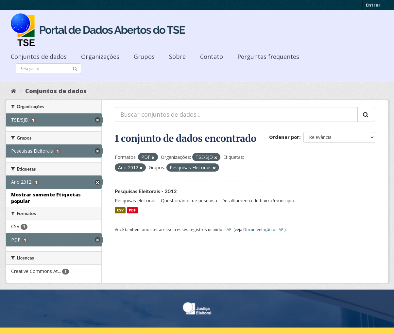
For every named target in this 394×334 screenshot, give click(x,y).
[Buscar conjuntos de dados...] (236, 114)
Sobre (177, 56)
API (229, 229)
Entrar (373, 5)
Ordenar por (284, 137)
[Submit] (75, 68)
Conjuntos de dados (39, 56)
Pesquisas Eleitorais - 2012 (146, 191)
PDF (132, 210)
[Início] (13, 91)
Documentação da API (263, 229)
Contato (211, 56)
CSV (120, 210)
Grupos (144, 56)
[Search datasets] (48, 68)
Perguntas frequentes (268, 56)
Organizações (100, 56)
